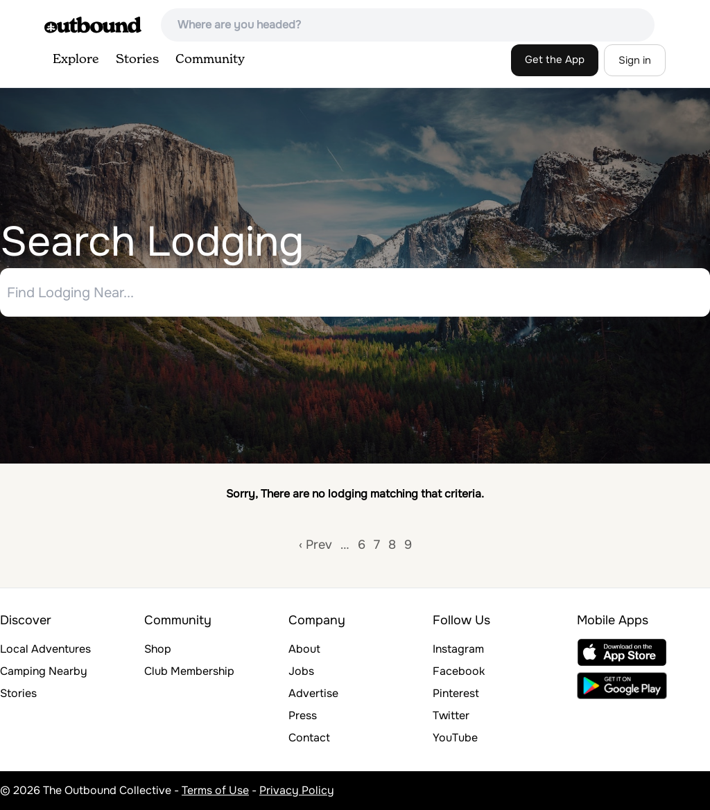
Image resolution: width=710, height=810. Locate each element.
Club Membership (189, 671)
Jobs (301, 671)
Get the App (555, 60)
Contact (309, 737)
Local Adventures (45, 649)
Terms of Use (215, 790)
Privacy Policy (296, 790)
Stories (137, 59)
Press (302, 715)
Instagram (458, 649)
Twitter (451, 715)
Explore (76, 59)
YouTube (455, 737)
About (304, 649)
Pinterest (456, 693)
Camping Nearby (43, 671)
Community (210, 59)
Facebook (459, 671)
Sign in (634, 60)
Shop (157, 649)
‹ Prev (315, 544)
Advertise (313, 693)
